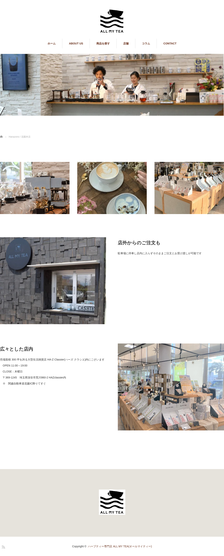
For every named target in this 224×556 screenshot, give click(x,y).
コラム (146, 43)
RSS (3, 546)
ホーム (52, 43)
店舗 (126, 43)
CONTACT (169, 43)
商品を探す (103, 43)
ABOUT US (76, 43)
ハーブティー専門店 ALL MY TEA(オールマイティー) (120, 546)
